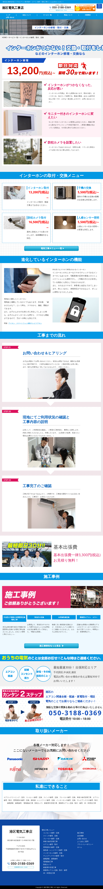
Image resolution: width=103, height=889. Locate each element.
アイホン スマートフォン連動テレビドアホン (25, 323)
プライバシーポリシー (85, 844)
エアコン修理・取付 (50, 844)
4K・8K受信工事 (49, 873)
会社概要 (80, 836)
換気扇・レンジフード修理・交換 (55, 850)
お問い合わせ (82, 839)
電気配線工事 (48, 861)
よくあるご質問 (82, 841)
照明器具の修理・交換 (51, 847)
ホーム (79, 847)
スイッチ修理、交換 (50, 836)
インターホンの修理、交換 (52, 853)
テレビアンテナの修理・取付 (53, 856)
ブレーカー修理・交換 (51, 839)
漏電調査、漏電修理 (50, 859)
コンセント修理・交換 (51, 833)
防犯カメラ (47, 864)
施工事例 (80, 833)
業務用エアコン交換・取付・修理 (55, 870)
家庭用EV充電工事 (49, 867)
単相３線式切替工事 (50, 841)
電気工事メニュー (48, 830)
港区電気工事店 (48, 887)
